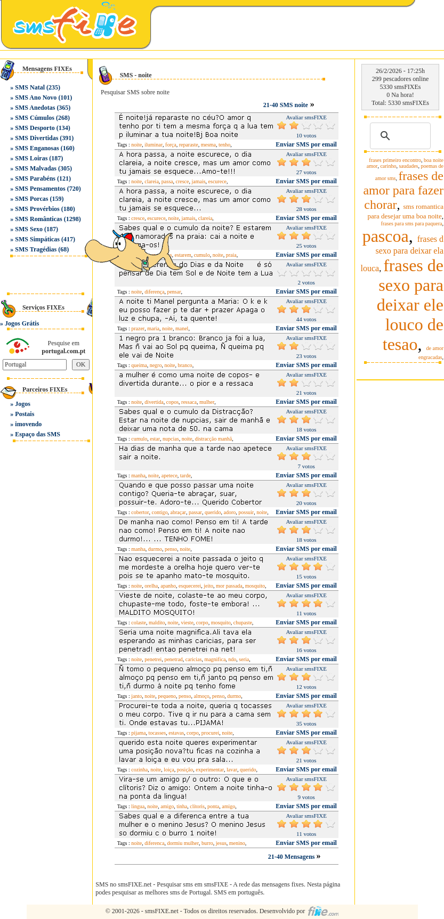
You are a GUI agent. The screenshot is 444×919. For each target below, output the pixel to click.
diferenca (154, 843)
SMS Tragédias (35, 249)
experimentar (210, 769)
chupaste (242, 622)
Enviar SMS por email (306, 144)
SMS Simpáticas (37, 239)
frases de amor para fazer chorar (403, 190)
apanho (168, 586)
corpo (202, 622)
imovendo (28, 424)
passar (195, 512)
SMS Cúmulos (34, 117)
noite (136, 145)
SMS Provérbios (37, 209)
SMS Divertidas (36, 138)
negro (156, 365)
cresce (182, 181)
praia (231, 255)
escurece (217, 181)
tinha (181, 806)
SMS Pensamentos (40, 188)
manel (181, 328)
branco (184, 365)
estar (155, 439)
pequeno (167, 696)
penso (171, 549)
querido (213, 512)
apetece (169, 475)
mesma (208, 145)
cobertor (140, 512)
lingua (137, 806)
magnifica (214, 659)
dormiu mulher (183, 843)
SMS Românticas (38, 219)
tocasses (157, 733)
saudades (408, 166)
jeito (208, 586)
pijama (138, 733)
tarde (185, 475)
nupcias (171, 439)
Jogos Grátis (22, 323)
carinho (388, 166)
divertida (154, 402)
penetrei (153, 659)
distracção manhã (213, 439)
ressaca (189, 402)
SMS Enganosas (37, 148)
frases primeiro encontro (395, 160)
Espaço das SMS (37, 434)
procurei (210, 733)
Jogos (22, 404)
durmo (155, 549)
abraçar (178, 512)
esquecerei (190, 586)
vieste (187, 622)
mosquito (255, 586)
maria (153, 328)
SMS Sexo (29, 229)
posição (185, 769)
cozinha (139, 769)
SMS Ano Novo (35, 97)
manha (138, 475)
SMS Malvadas (35, 168)
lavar (232, 769)
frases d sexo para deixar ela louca (402, 253)
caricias (193, 659)
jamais (198, 181)
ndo (232, 659)
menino (237, 843)
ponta (213, 806)
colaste (138, 622)
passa (167, 181)
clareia (151, 181)
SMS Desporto (34, 128)
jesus (221, 843)
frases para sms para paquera (411, 223)
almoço (201, 696)
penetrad (173, 659)
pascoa (385, 236)
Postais (24, 414)
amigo (167, 806)
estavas (176, 733)
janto (136, 696)
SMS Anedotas (35, 107)
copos (172, 402)
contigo (160, 512)
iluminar (153, 145)
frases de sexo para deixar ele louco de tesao (410, 305)
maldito (157, 622)
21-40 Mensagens (292, 856)
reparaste (188, 145)
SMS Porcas (31, 198)
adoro (229, 512)
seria (244, 659)
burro (207, 843)
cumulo (202, 255)
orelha (151, 586)
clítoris (197, 806)
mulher (206, 402)
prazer (137, 328)
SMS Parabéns (35, 178)
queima (139, 365)
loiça (169, 769)
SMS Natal (30, 87)
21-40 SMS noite (285, 105)
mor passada (229, 586)
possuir (246, 512)
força (170, 145)
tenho (224, 145)
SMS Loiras (31, 158)
